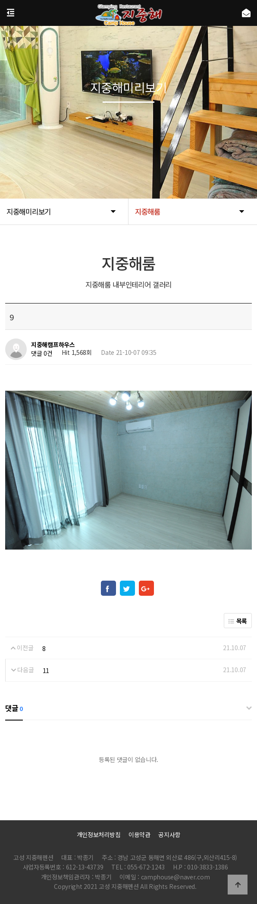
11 (46, 670)
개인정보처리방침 (99, 834)
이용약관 (139, 834)
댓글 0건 (42, 353)
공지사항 (169, 834)
